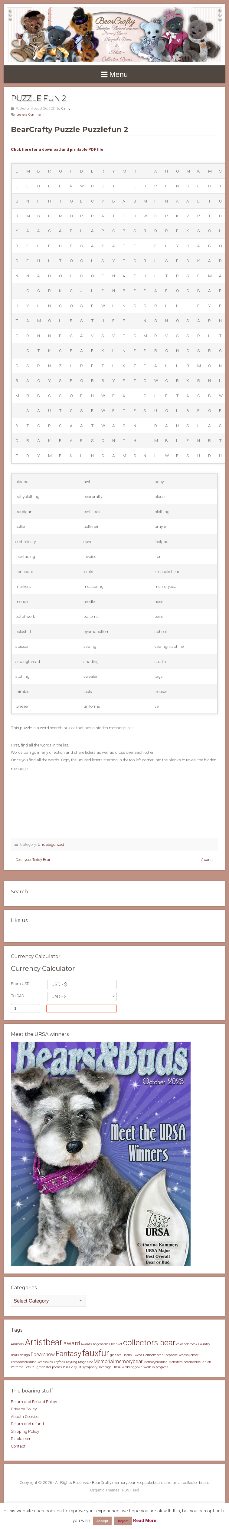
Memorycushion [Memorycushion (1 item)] (155, 1362)
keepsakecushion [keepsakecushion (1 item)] (24, 1362)
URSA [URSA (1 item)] (117, 1367)
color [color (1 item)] (179, 1344)
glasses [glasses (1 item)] (116, 1355)
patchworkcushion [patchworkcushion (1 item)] (197, 1362)
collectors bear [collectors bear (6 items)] (149, 1342)
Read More (144, 1520)
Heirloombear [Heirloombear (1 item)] (153, 1355)
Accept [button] (102, 1521)
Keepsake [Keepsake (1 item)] (171, 1355)
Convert (93, 1008)
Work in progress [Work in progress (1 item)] (155, 1367)
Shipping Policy (25, 1431)
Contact (18, 1446)
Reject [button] (123, 1521)
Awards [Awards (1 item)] (86, 1344)
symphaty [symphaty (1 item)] (89, 1367)
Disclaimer (21, 1438)
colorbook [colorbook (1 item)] (190, 1344)
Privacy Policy (24, 1408)
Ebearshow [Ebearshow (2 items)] (43, 1354)
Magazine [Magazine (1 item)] (85, 1362)
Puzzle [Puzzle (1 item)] (68, 1367)
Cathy (65, 108)
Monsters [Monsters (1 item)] (175, 1362)
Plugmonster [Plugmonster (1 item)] (41, 1367)
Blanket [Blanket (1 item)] (116, 1344)
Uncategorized (51, 844)
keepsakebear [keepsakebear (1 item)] (188, 1355)
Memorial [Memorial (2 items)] (104, 1361)
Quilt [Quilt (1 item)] (77, 1367)
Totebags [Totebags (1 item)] (105, 1367)
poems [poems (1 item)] (57, 1367)
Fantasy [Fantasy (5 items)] (68, 1353)
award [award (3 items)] (72, 1343)
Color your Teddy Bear (32, 860)
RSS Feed (130, 1490)
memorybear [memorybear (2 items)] (128, 1361)
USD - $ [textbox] (59, 984)
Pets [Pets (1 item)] (28, 1367)
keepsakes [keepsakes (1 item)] (45, 1362)
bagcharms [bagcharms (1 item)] (101, 1344)
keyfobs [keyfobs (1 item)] (59, 1362)
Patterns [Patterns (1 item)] (17, 1367)
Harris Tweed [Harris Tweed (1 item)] (132, 1355)
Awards (207, 860)
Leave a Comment (30, 115)
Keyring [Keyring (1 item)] (71, 1362)
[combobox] (82, 984)
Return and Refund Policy (34, 1401)
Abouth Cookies (25, 1416)
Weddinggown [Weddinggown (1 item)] (132, 1367)
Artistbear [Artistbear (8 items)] (44, 1342)
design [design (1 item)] (25, 1355)
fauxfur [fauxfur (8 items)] (95, 1353)
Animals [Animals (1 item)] (17, 1344)
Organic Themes (104, 1490)
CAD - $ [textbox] (59, 996)
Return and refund (27, 1423)
